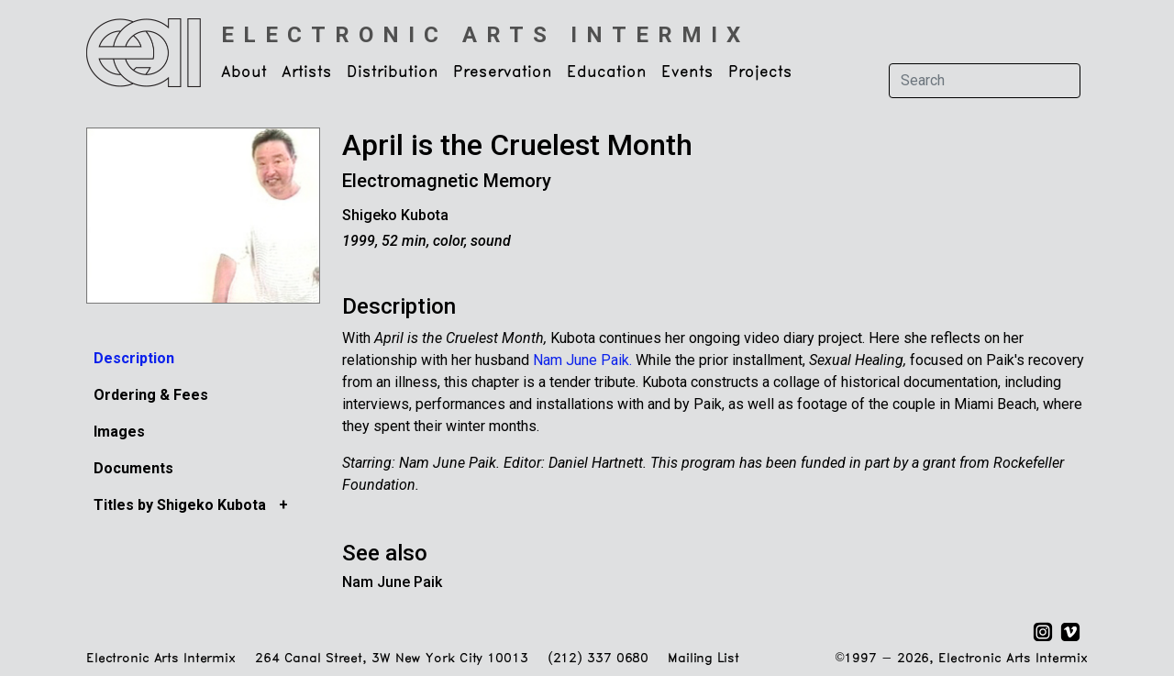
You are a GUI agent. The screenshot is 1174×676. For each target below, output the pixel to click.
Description (134, 358)
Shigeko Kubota (395, 215)
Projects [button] (760, 72)
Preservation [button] (502, 72)
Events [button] (687, 72)
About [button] (244, 72)
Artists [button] (307, 72)
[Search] (984, 80)
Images (119, 431)
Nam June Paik (392, 582)
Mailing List (703, 659)
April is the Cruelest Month (517, 144)
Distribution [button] (392, 72)
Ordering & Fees (151, 395)
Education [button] (607, 72)
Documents (133, 468)
